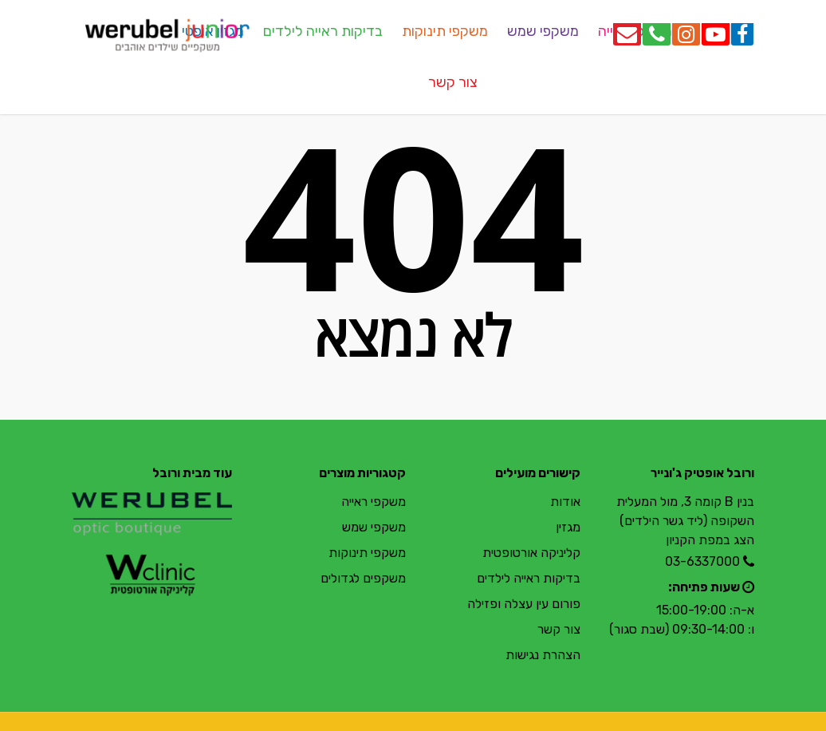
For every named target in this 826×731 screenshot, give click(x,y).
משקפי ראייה (373, 501)
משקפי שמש (543, 31)
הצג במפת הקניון (710, 539)
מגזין (568, 527)
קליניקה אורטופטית (531, 552)
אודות (565, 501)
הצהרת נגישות (542, 654)
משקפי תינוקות (445, 31)
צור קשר (453, 82)
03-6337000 (702, 561)
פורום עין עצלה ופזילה (523, 603)
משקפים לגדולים (363, 578)
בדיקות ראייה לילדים (323, 31)
